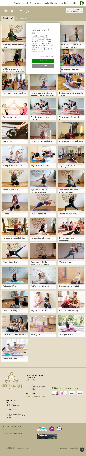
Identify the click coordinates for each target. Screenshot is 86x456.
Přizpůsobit (43, 66)
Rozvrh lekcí (26, 3)
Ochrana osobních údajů (10, 430)
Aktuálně (17, 3)
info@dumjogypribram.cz (74, 11)
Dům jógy (54, 3)
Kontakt (73, 3)
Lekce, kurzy (36, 3)
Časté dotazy (64, 3)
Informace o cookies (38, 52)
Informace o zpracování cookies (12, 426)
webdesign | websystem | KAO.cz (72, 448)
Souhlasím (43, 61)
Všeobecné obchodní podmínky (12, 434)
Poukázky (45, 3)
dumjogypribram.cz (21, 448)
